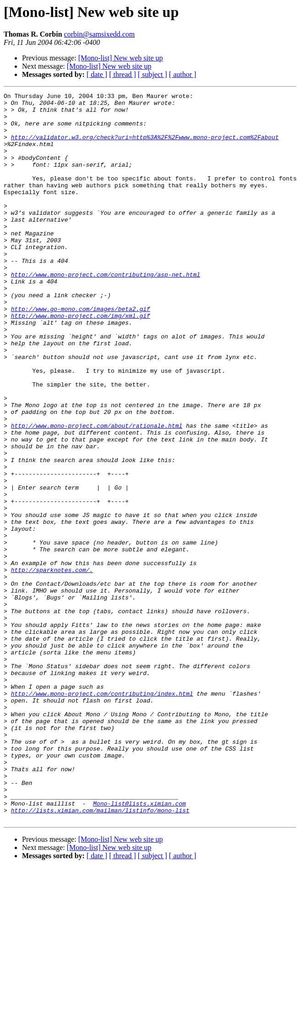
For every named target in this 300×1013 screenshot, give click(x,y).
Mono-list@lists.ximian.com (139, 946)
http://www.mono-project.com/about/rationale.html (96, 493)
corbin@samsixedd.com (99, 34)
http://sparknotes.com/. (52, 666)
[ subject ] (152, 74)
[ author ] (182, 74)
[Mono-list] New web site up (120, 58)
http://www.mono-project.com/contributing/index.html (102, 814)
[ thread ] (122, 74)
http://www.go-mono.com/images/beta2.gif (80, 353)
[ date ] (97, 74)
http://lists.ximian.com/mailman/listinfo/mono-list (100, 954)
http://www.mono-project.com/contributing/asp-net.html (105, 311)
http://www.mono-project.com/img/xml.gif (80, 361)
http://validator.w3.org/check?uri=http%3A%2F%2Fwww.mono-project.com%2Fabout (145, 146)
